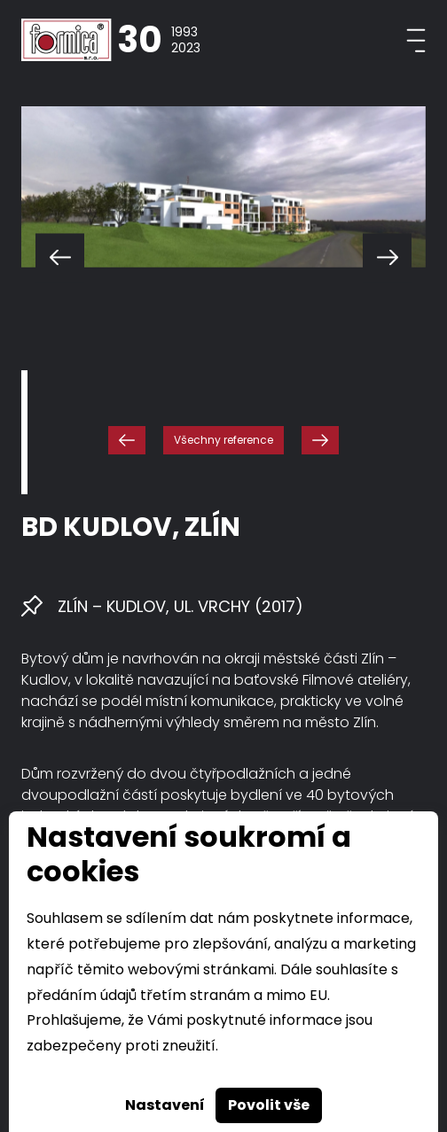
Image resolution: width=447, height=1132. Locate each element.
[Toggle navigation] (416, 40)
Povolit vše (269, 1105)
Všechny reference (223, 439)
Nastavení (165, 1105)
